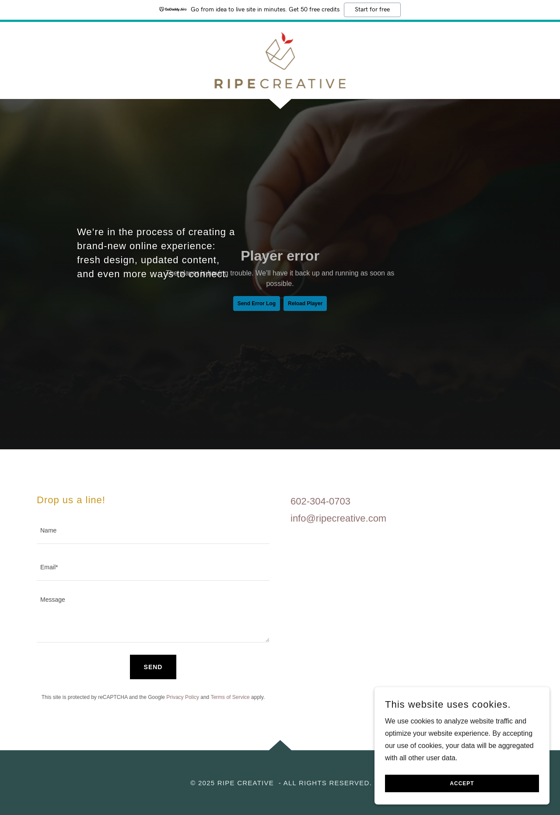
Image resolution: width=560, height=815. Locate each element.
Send (153, 666)
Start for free (372, 10)
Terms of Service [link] (229, 697)
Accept (462, 783)
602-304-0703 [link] (320, 501)
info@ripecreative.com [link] (338, 518)
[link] (279, 60)
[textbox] (153, 531)
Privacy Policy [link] (182, 697)
